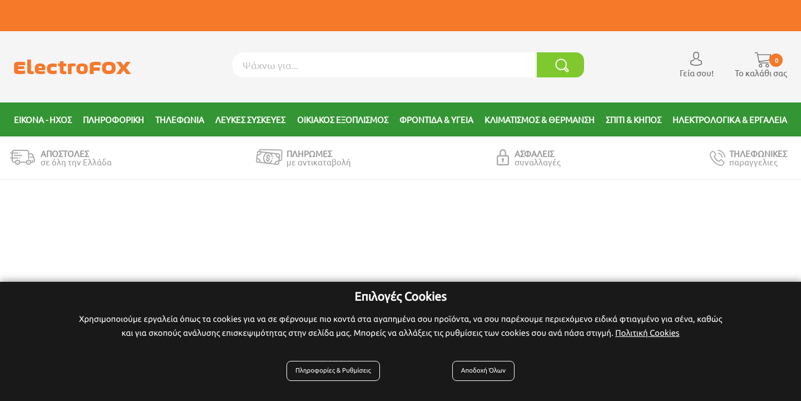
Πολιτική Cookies (647, 336)
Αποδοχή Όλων (481, 374)
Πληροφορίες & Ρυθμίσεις (336, 374)
